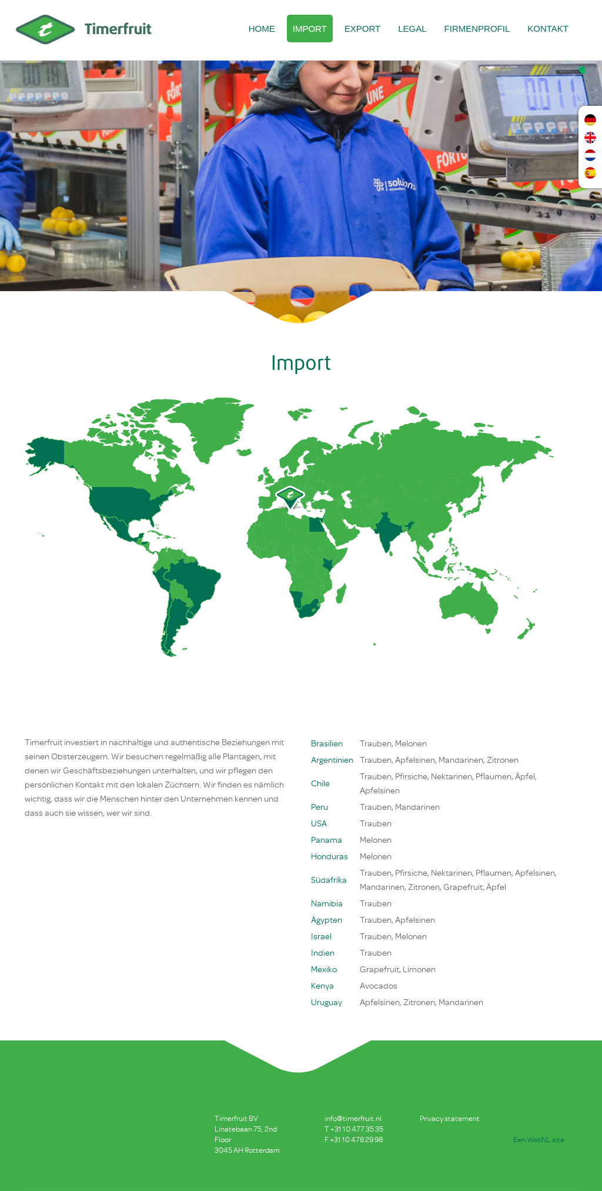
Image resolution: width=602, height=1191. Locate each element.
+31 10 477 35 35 (356, 1129)
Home (262, 29)
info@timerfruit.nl (353, 1119)
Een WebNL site (538, 1140)
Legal (412, 29)
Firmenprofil (477, 29)
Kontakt (547, 29)
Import (310, 29)
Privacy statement (450, 1119)
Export (362, 29)
